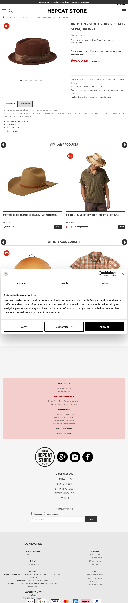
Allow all (104, 326)
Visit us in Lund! (64, 422)
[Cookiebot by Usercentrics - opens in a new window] (101, 273)
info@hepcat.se (33, 552)
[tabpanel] (32, 53)
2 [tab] (27, 81)
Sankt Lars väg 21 (95, 546)
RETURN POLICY (64, 482)
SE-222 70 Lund (95, 549)
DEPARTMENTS (13, 18)
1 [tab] (22, 81)
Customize (64, 326)
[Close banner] (123, 273)
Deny (23, 326)
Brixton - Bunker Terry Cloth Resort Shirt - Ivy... (92, 215)
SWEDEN (95, 552)
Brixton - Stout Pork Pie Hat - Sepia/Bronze (51, 18)
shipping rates (96, 566)
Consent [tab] (22, 283)
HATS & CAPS (26, 18)
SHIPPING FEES (64, 477)
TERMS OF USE (64, 472)
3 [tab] (32, 81)
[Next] (124, 145)
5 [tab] (42, 81)
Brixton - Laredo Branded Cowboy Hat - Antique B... (30, 215)
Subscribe (38, 502)
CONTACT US (64, 467)
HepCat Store (94, 543)
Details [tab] (64, 283)
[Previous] (3, 145)
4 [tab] (37, 81)
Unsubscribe (52, 502)
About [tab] (105, 283)
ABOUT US (64, 486)
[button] (4, 11)
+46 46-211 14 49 (33, 543)
